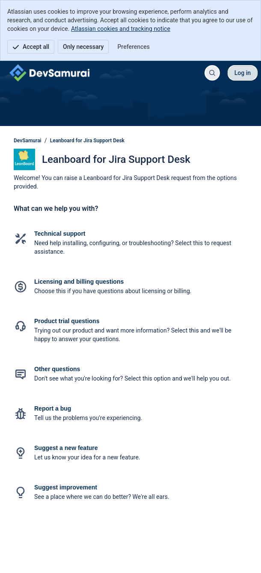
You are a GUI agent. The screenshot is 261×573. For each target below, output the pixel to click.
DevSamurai (28, 141)
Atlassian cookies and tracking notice (120, 28)
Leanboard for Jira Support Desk (87, 141)
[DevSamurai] (49, 73)
